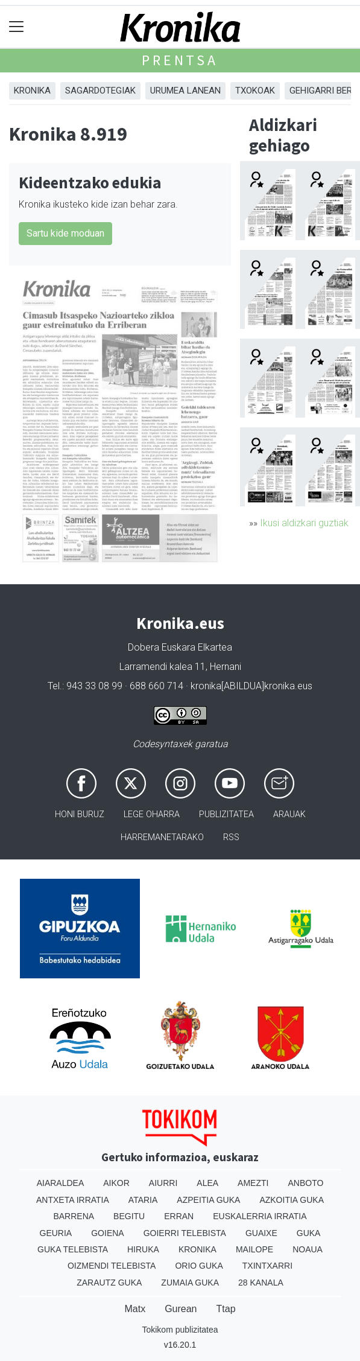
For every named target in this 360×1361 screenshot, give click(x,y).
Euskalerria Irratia (259, 1216)
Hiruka (143, 1249)
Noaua (307, 1249)
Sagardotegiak (100, 90)
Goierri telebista (185, 1233)
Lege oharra (152, 814)
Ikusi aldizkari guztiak (304, 523)
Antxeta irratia (72, 1200)
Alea (207, 1183)
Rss (231, 837)
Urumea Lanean (185, 90)
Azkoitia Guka (291, 1200)
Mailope (254, 1249)
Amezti (253, 1183)
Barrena (73, 1216)
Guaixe (261, 1233)
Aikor (116, 1183)
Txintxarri (267, 1265)
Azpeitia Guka (208, 1200)
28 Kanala (260, 1282)
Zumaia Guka (190, 1282)
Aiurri (163, 1183)
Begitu (129, 1216)
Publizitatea (226, 814)
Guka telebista (72, 1249)
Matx (134, 1309)
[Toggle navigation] (17, 26)
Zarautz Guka (109, 1282)
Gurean (181, 1309)
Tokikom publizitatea (180, 1329)
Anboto (305, 1183)
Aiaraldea (60, 1183)
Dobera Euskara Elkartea (180, 647)
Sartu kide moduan (65, 233)
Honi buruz (79, 814)
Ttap (226, 1309)
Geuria (56, 1233)
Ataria (143, 1200)
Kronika (32, 90)
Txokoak (255, 90)
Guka (309, 1233)
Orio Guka (199, 1265)
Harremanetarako (162, 837)
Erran (179, 1216)
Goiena (107, 1233)
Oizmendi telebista (112, 1265)
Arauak (289, 814)
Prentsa (180, 60)
